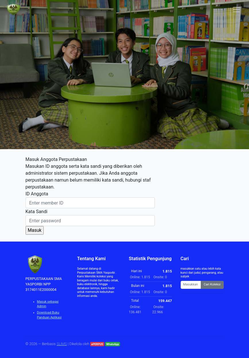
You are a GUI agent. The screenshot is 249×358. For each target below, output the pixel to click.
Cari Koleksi (212, 284)
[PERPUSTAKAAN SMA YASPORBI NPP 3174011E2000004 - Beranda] (13, 9)
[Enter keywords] (191, 285)
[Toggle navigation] (236, 9)
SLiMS (62, 344)
